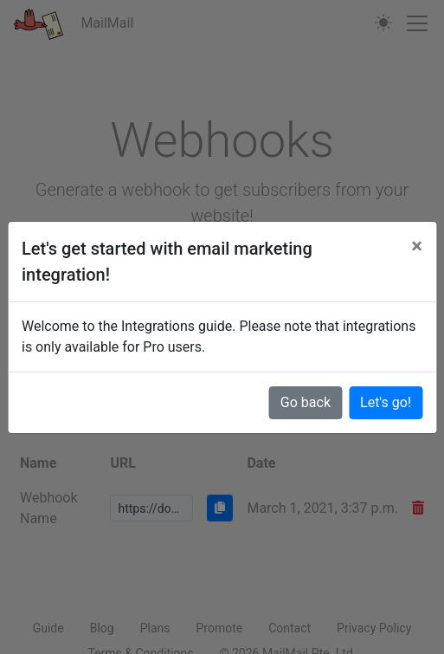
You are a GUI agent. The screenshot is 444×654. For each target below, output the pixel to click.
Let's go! (385, 402)
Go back (305, 402)
